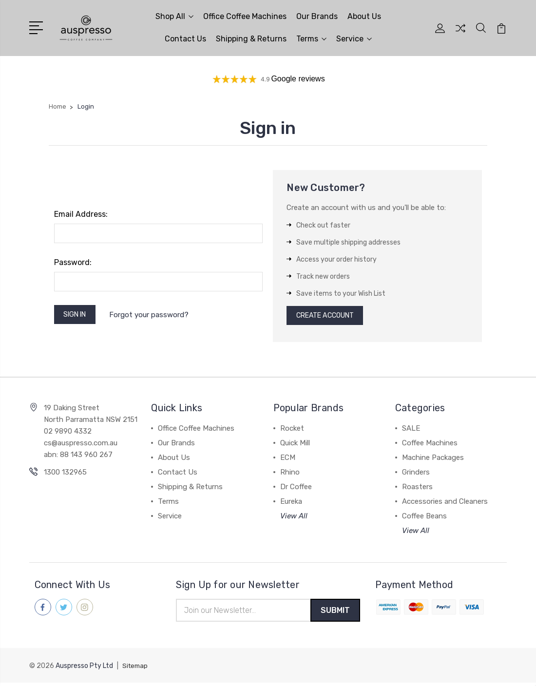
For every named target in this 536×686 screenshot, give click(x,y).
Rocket (292, 430)
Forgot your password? (154, 315)
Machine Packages (433, 460)
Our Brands (317, 16)
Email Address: (81, 214)
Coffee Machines (430, 445)
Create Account (329, 316)
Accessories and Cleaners (445, 503)
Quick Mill (295, 445)
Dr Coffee (296, 489)
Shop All (174, 16)
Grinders (416, 474)
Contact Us (185, 38)
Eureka (291, 503)
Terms (311, 38)
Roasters (417, 489)
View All (293, 518)
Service (354, 38)
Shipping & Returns (251, 38)
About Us (364, 16)
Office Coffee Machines (245, 16)
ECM (287, 460)
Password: (73, 262)
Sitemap (136, 669)
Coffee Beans (424, 518)
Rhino (290, 474)
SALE (411, 430)
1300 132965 (65, 474)
